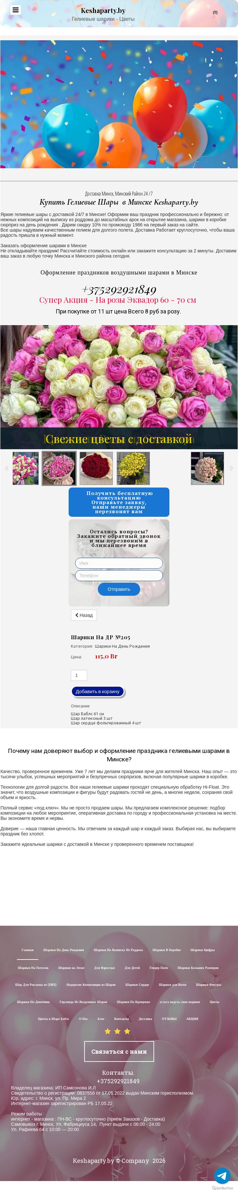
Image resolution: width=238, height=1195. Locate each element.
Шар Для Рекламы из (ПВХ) (36, 985)
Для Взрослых (104, 968)
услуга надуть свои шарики (180, 1002)
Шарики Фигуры (208, 985)
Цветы (214, 1002)
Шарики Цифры (203, 950)
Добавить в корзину (98, 691)
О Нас (83, 1019)
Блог (101, 1019)
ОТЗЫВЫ (169, 1019)
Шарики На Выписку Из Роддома (118, 950)
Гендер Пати (159, 968)
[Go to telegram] (222, 1176)
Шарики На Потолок (33, 968)
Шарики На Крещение (133, 1002)
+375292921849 (119, 288)
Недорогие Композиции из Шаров (90, 985)
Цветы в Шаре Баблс (53, 1019)
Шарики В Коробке (166, 950)
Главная (28, 950)
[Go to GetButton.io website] (222, 1188)
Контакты (121, 1019)
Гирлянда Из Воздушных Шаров (83, 1002)
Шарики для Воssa (172, 985)
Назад (84, 615)
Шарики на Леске (71, 968)
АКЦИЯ (192, 1019)
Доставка (145, 1019)
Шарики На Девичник (33, 1002)
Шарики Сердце (137, 985)
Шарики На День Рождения (63, 950)
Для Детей (132, 968)
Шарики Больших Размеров (198, 968)
